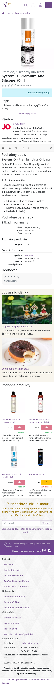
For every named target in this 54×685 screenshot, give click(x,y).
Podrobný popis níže (27, 113)
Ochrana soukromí (13, 575)
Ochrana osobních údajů (16, 607)
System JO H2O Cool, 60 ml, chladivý (13, 476)
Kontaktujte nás (12, 570)
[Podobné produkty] (29, 147)
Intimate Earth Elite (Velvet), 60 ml (11, 421)
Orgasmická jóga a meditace (17, 326)
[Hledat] (26, 6)
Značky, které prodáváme (17, 581)
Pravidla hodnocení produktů (18, 634)
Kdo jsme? (9, 564)
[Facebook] (49, 550)
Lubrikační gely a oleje (19, 13)
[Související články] (22, 147)
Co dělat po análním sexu (15, 368)
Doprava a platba (12, 617)
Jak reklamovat (11, 623)
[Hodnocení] (16, 147)
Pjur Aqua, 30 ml (36, 474)
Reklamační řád (12, 602)
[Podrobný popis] (3, 147)
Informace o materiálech (16, 586)
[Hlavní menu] (48, 5)
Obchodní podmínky (14, 596)
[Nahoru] (51, 147)
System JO (19, 123)
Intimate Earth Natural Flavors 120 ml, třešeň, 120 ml (39, 421)
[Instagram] (43, 550)
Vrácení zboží (10, 628)
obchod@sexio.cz (29, 643)
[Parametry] (9, 147)
